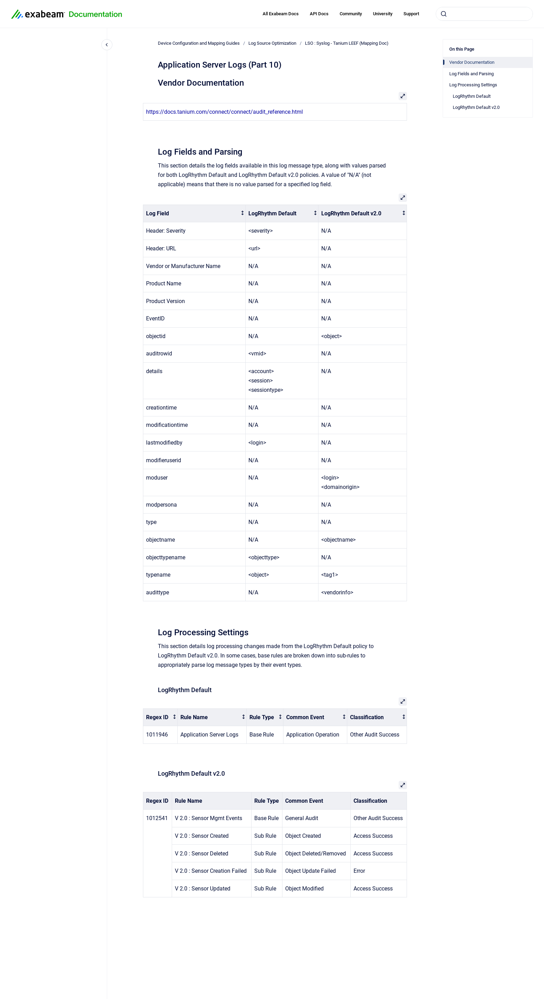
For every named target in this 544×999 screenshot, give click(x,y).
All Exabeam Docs (281, 13)
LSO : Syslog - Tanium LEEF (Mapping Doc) (347, 43)
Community (351, 13)
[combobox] (484, 13)
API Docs (319, 13)
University (382, 13)
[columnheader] (194, 213)
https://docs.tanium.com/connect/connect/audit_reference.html (224, 112)
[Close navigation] (106, 44)
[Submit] (443, 13)
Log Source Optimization (272, 43)
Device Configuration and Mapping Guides (199, 43)
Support (411, 13)
